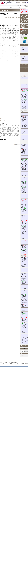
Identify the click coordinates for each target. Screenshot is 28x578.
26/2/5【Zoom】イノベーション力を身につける (24, 114)
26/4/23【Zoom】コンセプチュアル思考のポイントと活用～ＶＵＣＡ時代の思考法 (24, 301)
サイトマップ (16, 363)
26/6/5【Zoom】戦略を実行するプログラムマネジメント (24, 120)
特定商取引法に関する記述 (14, 362)
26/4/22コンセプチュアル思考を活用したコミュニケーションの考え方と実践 (24, 296)
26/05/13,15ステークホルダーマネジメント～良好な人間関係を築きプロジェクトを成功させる (24, 137)
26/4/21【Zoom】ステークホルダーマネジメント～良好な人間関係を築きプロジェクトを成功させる (24, 125)
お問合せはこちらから (24, 78)
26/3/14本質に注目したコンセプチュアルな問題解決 (24, 227)
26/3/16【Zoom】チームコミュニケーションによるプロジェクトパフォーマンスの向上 (24, 231)
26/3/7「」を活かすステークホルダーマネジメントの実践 (24, 209)
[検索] (22, 351)
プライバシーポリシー (4, 362)
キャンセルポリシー (4, 363)
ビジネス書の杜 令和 (24, 61)
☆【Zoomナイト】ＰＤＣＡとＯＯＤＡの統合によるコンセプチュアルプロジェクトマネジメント (24, 331)
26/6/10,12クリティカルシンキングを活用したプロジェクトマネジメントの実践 (24, 319)
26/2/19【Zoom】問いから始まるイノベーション (24, 117)
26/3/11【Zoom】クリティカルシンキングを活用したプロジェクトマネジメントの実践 (24, 217)
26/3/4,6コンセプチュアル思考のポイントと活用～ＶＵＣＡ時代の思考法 (24, 201)
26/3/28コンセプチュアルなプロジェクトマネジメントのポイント (24, 251)
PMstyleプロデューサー (24, 57)
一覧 (2, 118)
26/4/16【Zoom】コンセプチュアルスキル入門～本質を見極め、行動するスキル (24, 96)
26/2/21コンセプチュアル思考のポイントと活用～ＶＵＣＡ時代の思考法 (24, 183)
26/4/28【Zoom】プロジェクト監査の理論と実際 (24, 305)
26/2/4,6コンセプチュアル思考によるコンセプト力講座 (24, 150)
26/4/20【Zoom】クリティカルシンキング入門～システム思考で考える (24, 291)
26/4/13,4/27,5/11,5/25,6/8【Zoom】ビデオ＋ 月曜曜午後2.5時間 (24, 86)
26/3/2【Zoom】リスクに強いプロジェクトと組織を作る (24, 191)
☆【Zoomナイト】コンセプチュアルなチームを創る (24, 338)
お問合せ (10, 363)
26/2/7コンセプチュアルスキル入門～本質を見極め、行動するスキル (24, 101)
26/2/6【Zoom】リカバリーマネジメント (24, 153)
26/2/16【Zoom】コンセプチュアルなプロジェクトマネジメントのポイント (24, 165)
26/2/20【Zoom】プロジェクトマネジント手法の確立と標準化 (24, 178)
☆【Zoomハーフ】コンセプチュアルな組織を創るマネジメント (24, 342)
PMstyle (6, 2)
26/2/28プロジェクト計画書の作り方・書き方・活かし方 (24, 188)
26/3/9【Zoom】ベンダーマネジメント (24, 213)
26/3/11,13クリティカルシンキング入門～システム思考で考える (24, 222)
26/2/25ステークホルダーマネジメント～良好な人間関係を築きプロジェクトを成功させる (24, 131)
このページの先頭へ (17, 144)
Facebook (22, 355)
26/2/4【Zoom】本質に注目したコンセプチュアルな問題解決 (24, 145)
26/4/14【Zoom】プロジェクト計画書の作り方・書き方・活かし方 (24, 278)
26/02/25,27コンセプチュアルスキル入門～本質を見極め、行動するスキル (24, 106)
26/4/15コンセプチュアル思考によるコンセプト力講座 (24, 282)
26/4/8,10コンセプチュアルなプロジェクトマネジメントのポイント (24, 270)
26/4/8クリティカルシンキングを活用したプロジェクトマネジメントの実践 (24, 265)
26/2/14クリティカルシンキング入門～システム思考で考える (24, 160)
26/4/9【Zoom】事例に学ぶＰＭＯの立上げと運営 (24, 274)
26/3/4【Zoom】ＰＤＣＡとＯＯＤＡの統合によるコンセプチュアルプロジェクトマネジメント (24, 196)
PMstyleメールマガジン (24, 47)
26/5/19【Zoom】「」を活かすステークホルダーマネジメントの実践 (24, 314)
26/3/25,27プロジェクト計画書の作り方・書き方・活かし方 (24, 242)
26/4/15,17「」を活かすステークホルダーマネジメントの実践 (24, 287)
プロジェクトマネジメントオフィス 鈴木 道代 (12, 17)
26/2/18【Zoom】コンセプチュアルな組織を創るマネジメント (24, 169)
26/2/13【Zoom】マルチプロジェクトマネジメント (24, 157)
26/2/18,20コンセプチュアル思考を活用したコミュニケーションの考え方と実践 (24, 174)
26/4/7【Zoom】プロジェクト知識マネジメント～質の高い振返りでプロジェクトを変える (24, 259)
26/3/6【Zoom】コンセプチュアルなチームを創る (24, 205)
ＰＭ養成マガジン (24, 49)
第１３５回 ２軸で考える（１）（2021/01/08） (9, 120)
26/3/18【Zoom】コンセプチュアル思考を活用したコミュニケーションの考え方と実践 (24, 237)
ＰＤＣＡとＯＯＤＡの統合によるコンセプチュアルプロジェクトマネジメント (24, 325)
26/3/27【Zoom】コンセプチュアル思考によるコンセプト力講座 (24, 247)
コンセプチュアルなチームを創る (24, 335)
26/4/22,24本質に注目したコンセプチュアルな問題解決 (24, 309)
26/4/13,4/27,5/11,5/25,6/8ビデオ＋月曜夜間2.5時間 (24, 91)
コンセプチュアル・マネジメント (24, 51)
